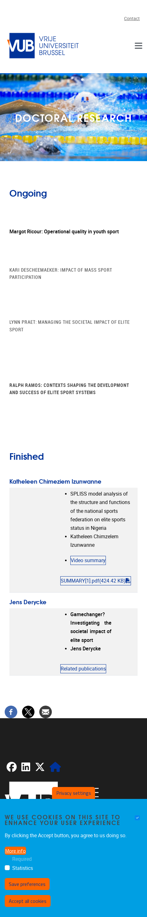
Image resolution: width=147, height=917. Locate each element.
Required (22, 859)
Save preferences (27, 884)
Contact (132, 18)
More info (15, 851)
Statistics (22, 868)
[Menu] (138, 45)
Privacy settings (73, 793)
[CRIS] (55, 769)
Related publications (83, 669)
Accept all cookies (27, 901)
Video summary (88, 560)
